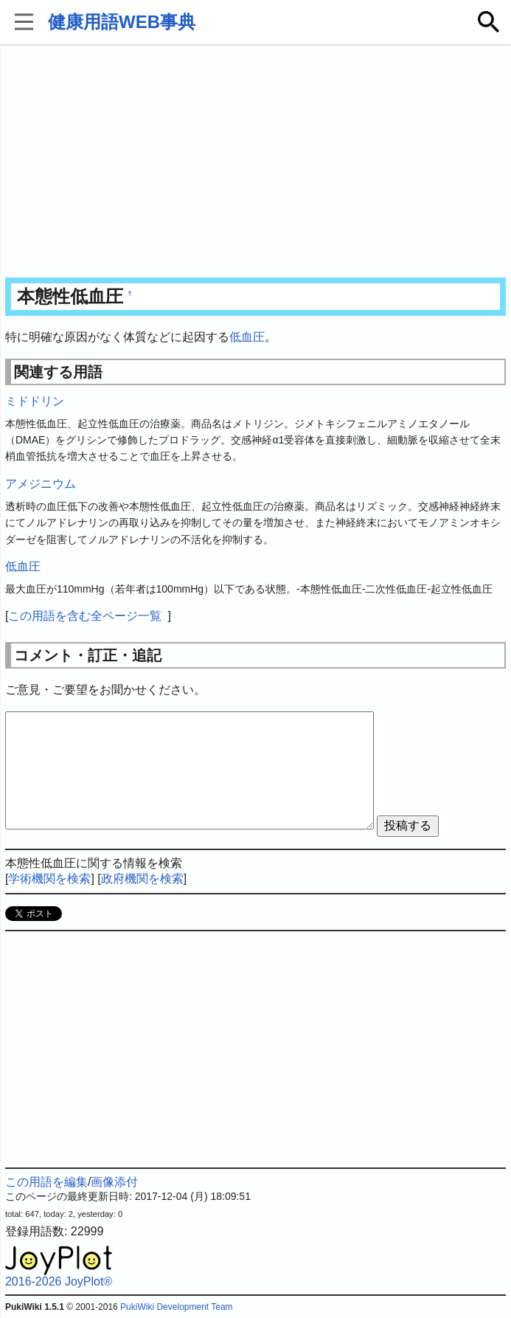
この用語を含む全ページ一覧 (84, 616)
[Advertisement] (255, 162)
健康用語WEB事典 (121, 22)
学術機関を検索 (49, 878)
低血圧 (247, 337)
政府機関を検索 (142, 878)
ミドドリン (34, 401)
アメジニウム (40, 483)
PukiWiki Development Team (176, 1307)
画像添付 (114, 1182)
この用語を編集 (46, 1182)
